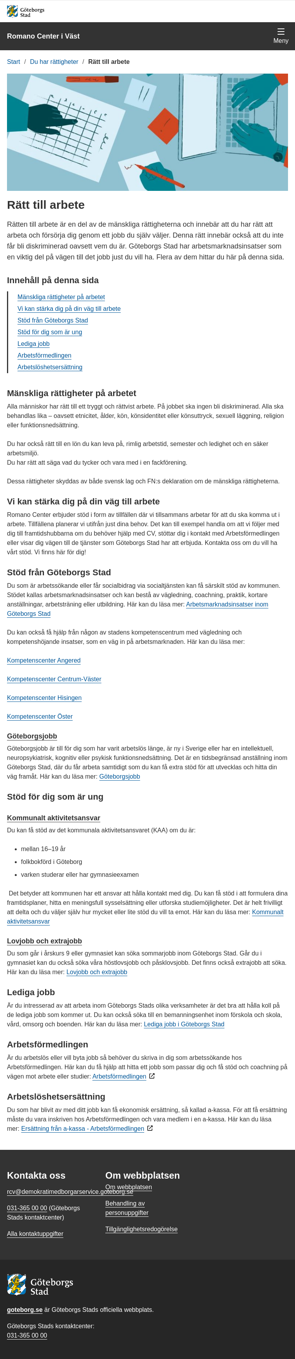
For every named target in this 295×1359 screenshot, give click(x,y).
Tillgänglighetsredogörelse (141, 1229)
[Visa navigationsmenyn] (281, 36)
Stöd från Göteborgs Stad (52, 320)
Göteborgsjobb (32, 736)
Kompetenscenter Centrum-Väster (54, 679)
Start (13, 61)
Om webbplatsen (128, 1187)
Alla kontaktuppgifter (35, 1233)
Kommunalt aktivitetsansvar (53, 818)
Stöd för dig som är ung (49, 332)
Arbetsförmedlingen (44, 355)
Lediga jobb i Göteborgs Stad (184, 1024)
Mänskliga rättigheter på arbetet (61, 297)
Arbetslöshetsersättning (49, 367)
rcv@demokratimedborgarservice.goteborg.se (70, 1191)
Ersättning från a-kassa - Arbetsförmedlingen (82, 1128)
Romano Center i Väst (43, 36)
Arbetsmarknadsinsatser (220, 604)
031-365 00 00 (27, 1335)
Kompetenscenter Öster (40, 716)
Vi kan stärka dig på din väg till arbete (69, 308)
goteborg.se (25, 1309)
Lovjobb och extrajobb (44, 941)
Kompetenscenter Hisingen (44, 697)
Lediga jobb (33, 343)
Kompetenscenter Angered (43, 660)
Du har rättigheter (54, 61)
